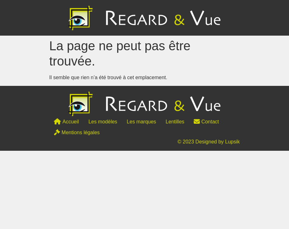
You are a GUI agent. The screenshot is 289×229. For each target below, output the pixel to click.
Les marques (141, 121)
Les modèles (102, 121)
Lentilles (175, 121)
